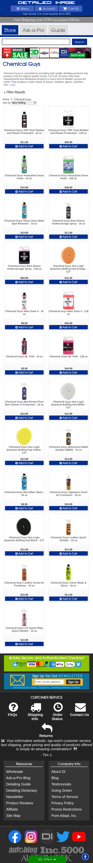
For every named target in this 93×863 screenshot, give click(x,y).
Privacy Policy (62, 803)
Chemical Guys (22, 99)
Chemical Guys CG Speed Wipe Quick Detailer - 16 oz (24, 629)
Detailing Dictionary (21, 790)
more (13, 84)
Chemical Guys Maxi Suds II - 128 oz (69, 312)
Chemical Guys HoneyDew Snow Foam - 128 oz (68, 177)
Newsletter (14, 797)
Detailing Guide (18, 784)
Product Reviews (19, 803)
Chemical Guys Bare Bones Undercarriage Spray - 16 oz (68, 222)
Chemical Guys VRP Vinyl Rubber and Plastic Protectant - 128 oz (68, 131)
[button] (85, 857)
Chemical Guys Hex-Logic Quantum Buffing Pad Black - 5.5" (24, 539)
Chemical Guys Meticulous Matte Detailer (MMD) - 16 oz (68, 448)
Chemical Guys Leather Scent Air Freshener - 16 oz (24, 584)
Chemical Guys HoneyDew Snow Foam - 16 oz (24, 177)
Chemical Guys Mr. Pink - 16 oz (24, 356)
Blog (55, 778)
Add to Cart (24, 146)
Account (46, 8)
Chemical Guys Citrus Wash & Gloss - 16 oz (68, 584)
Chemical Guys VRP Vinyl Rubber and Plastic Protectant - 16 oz (24, 131)
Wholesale (14, 772)
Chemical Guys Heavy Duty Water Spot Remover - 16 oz (24, 222)
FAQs (13, 712)
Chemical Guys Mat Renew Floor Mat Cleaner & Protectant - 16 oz (24, 403)
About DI (58, 772)
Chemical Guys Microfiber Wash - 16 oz (24, 494)
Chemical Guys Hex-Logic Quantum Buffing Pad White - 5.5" (68, 404)
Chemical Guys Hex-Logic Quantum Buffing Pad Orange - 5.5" (68, 269)
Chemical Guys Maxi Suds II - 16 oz (24, 312)
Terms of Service (64, 797)
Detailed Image (46, 2)
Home (6, 99)
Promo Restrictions (66, 809)
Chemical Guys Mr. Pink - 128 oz (68, 356)
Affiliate (12, 809)
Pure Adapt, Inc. (64, 816)
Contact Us (79, 712)
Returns (46, 733)
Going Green (61, 790)
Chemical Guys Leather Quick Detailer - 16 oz (68, 539)
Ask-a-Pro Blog (18, 778)
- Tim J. (46, 755)
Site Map (13, 816)
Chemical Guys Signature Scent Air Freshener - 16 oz (69, 494)
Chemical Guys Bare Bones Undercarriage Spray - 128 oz (24, 267)
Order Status (57, 714)
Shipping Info (35, 714)
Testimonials (61, 784)
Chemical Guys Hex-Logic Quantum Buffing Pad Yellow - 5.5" (24, 450)
